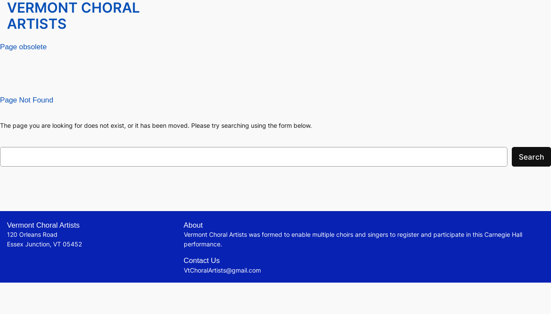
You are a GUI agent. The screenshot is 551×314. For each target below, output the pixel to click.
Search (531, 157)
